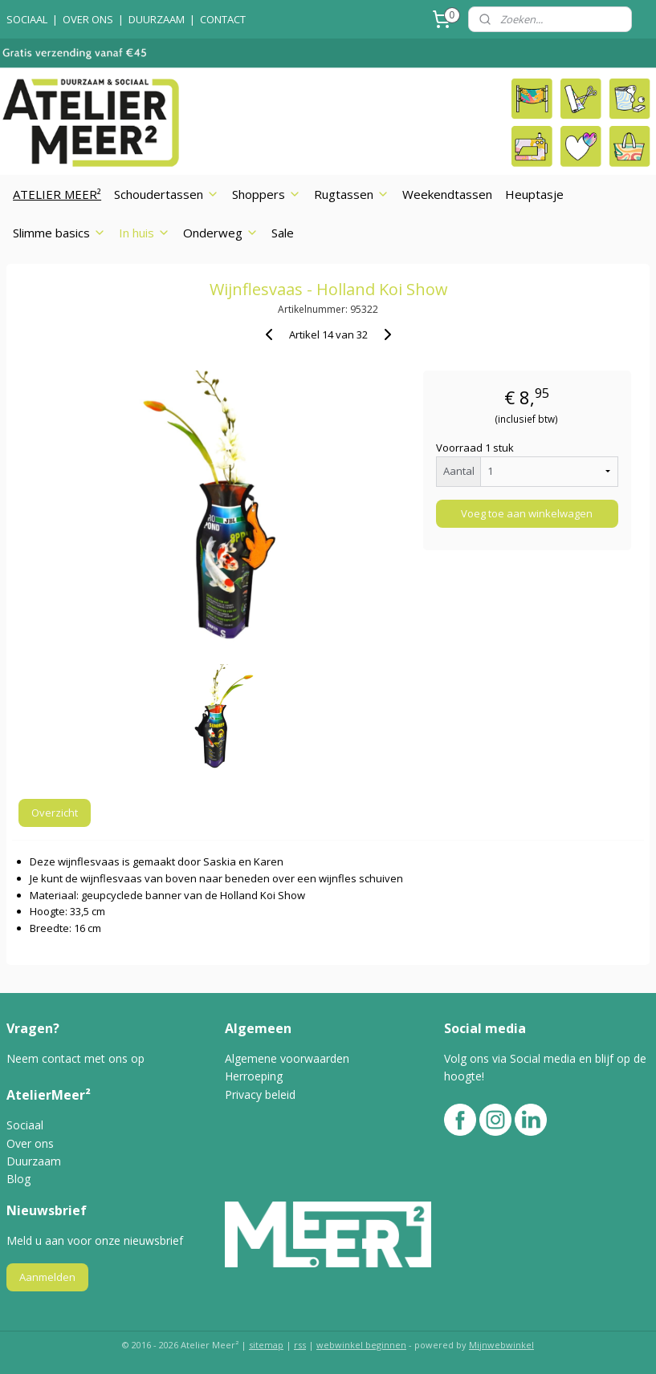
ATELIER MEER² (57, 194)
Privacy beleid (260, 1094)
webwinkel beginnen (361, 1345)
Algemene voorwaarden (287, 1058)
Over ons (31, 1143)
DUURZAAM (156, 19)
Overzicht (54, 812)
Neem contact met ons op (75, 1058)
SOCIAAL (26, 19)
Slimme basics (59, 233)
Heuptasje (534, 194)
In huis (144, 233)
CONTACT (223, 19)
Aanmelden (47, 1277)
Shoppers (266, 194)
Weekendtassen (447, 194)
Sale (282, 233)
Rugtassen (351, 194)
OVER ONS (88, 19)
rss (300, 1345)
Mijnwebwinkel (501, 1345)
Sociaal (24, 1125)
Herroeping (254, 1076)
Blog (18, 1178)
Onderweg (221, 233)
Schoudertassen (166, 194)
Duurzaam (33, 1161)
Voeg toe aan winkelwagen (527, 513)
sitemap (266, 1345)
